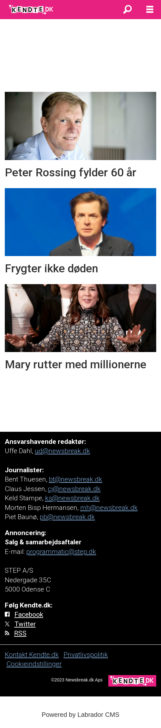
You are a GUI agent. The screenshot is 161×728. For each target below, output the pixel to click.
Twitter (25, 624)
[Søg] (127, 9)
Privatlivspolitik (86, 654)
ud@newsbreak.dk (62, 451)
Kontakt (17, 654)
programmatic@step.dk (61, 551)
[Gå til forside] (31, 10)
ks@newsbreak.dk (72, 498)
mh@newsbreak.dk (109, 507)
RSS (20, 633)
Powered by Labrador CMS (80, 714)
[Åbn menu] (149, 9)
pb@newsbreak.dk (67, 517)
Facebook (28, 614)
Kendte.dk (44, 654)
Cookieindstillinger (34, 664)
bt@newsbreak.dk (75, 479)
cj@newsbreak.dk (74, 489)
